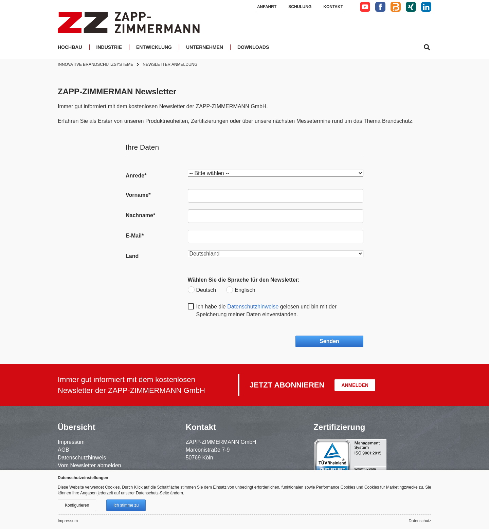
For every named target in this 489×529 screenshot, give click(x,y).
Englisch (245, 290)
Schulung (299, 6)
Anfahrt (266, 6)
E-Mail (135, 236)
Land (132, 256)
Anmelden (354, 385)
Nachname (140, 215)
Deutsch (206, 290)
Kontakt (333, 6)
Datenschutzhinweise (252, 306)
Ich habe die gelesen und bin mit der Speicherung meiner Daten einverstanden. (266, 310)
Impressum (71, 442)
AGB (63, 450)
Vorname (138, 195)
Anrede (136, 175)
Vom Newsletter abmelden (89, 465)
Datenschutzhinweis (82, 457)
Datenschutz (420, 520)
